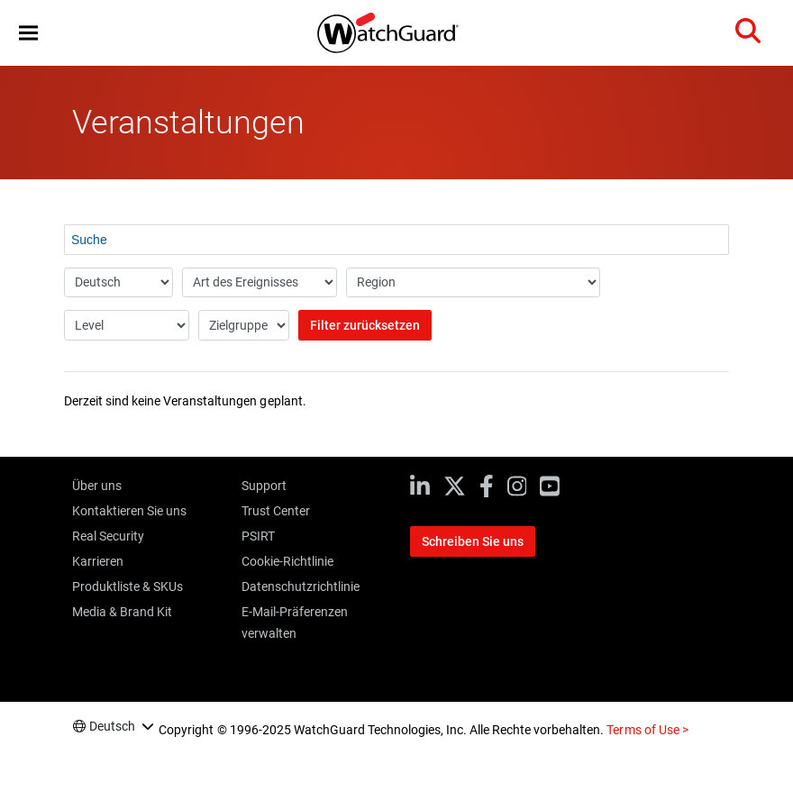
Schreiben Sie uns (473, 541)
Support (264, 485)
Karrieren (97, 561)
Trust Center (276, 511)
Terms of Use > (647, 730)
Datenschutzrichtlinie (301, 586)
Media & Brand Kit (122, 612)
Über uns (97, 485)
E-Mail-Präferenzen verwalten (295, 623)
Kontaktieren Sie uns (129, 511)
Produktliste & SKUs (127, 586)
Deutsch (112, 726)
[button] (28, 33)
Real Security (108, 536)
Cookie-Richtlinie (287, 561)
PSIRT (258, 536)
